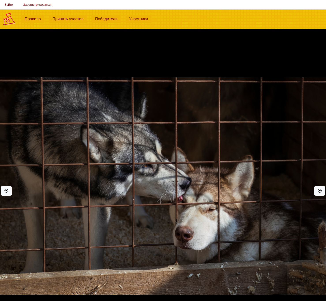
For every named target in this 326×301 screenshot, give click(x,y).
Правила (34, 18)
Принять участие (69, 18)
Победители (108, 18)
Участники (140, 18)
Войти (8, 4)
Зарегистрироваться (37, 4)
